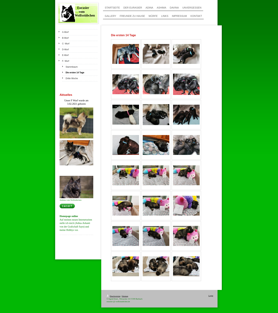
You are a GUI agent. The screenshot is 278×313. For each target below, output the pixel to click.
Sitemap (125, 296)
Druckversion (113, 296)
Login (210, 296)
